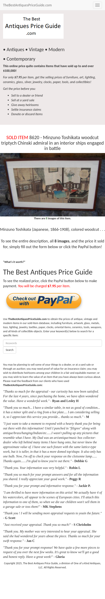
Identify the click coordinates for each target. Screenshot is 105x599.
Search (9, 350)
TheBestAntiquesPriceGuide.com (27, 5)
